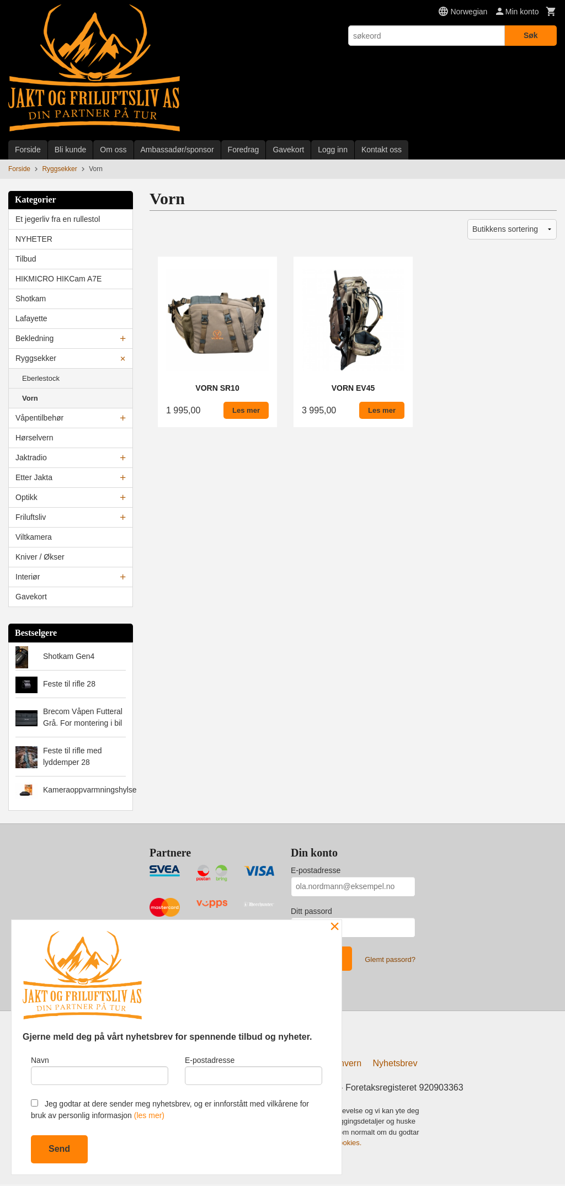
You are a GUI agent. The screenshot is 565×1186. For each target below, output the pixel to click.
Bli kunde (71, 149)
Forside (28, 149)
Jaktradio (31, 457)
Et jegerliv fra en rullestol (57, 219)
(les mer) (149, 1115)
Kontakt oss (381, 149)
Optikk (26, 497)
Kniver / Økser (40, 556)
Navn (99, 1069)
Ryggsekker (35, 358)
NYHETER (33, 239)
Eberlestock (41, 378)
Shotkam (30, 298)
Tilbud (25, 258)
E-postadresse (315, 870)
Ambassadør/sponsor (177, 149)
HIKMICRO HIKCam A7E (58, 278)
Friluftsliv (30, 517)
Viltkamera (33, 537)
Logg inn (333, 149)
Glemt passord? (390, 959)
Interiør (27, 576)
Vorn (30, 398)
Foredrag (243, 149)
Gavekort (288, 149)
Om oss (113, 149)
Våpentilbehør (39, 417)
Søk (531, 35)
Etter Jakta (33, 477)
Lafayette (31, 318)
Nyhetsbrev (395, 1065)
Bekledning (34, 338)
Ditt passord (311, 911)
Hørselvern (34, 437)
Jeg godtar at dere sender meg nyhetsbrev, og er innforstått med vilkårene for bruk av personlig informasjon (170, 1109)
